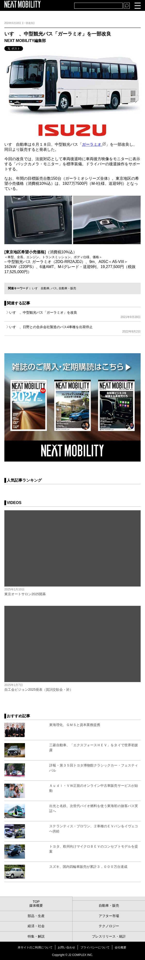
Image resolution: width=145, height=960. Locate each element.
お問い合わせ (66, 947)
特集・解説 (36, 936)
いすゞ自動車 (40, 288)
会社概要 (120, 947)
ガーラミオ (94, 144)
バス (54, 288)
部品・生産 (36, 916)
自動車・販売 (67, 288)
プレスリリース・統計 (109, 936)
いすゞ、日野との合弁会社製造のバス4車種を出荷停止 (75, 329)
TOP (36, 902)
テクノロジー (109, 926)
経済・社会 (36, 926)
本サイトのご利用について (35, 947)
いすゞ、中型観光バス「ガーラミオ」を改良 (75, 315)
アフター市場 (109, 916)
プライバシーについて (95, 947)
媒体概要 (36, 905)
